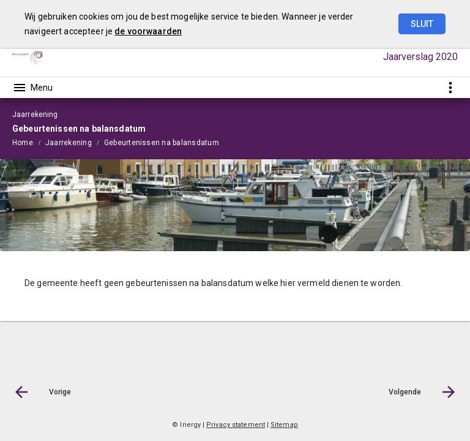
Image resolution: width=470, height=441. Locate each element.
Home (22, 142)
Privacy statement (235, 425)
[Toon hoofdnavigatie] (32, 87)
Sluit (422, 24)
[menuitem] (28, 142)
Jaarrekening (68, 142)
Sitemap (284, 425)
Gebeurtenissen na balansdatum (161, 142)
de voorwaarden (148, 31)
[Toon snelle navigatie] (450, 87)
